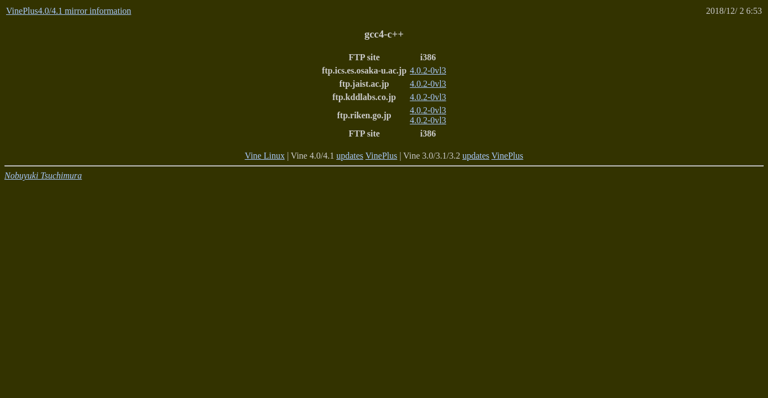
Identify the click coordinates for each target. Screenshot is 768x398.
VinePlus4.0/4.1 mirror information (68, 10)
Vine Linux (264, 155)
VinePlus (382, 155)
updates (349, 155)
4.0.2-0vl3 (428, 70)
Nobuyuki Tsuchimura (43, 175)
